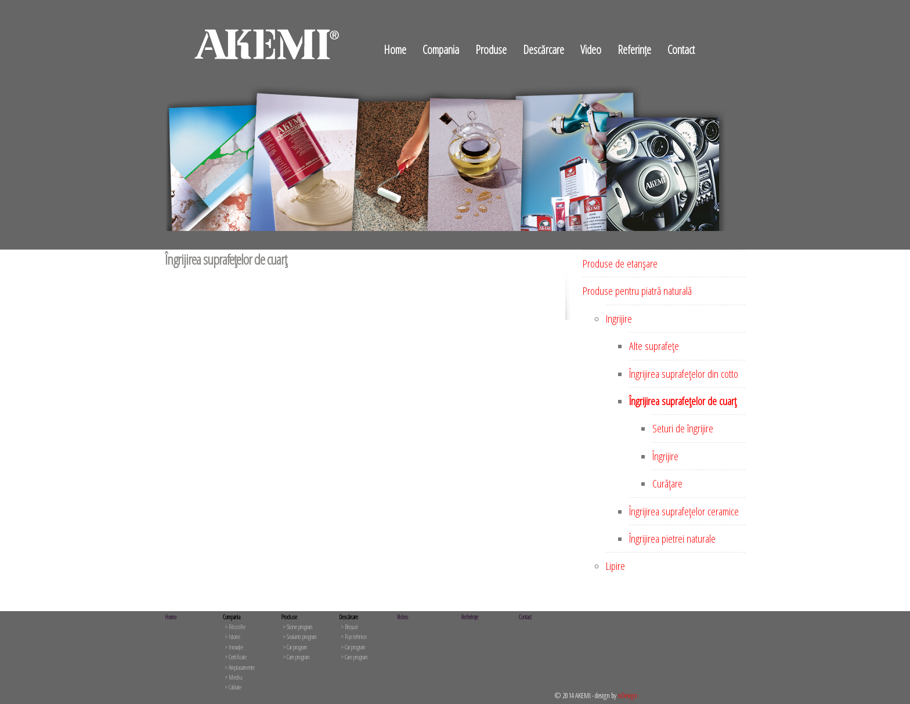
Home (395, 49)
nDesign (627, 695)
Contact (681, 49)
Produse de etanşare (620, 263)
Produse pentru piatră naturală (637, 290)
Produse (491, 49)
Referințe (634, 49)
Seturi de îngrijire (682, 428)
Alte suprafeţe (654, 345)
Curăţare (667, 483)
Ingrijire (619, 318)
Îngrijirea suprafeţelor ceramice (684, 511)
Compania (441, 49)
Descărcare (543, 49)
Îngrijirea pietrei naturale (672, 538)
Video (590, 49)
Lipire (615, 565)
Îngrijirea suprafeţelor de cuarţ (682, 401)
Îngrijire (665, 456)
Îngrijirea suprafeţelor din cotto (683, 373)
